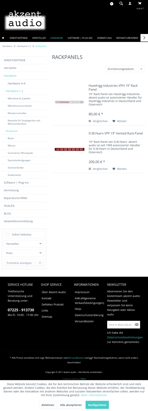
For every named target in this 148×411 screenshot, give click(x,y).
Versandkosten (84, 319)
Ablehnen (47, 405)
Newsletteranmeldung (18, 219)
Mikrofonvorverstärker (20, 104)
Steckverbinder (16, 165)
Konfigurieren (97, 405)
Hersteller (10, 66)
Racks (11, 136)
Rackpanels (12, 129)
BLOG (7, 211)
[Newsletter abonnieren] (137, 323)
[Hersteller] (39, 38)
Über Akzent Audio (54, 290)
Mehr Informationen (94, 395)
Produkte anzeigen (24, 261)
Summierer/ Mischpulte (20, 151)
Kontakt (46, 296)
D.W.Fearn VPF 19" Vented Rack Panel (116, 133)
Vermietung (11, 188)
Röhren (11, 143)
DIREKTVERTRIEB (14, 58)
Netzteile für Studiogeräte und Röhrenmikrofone (24, 120)
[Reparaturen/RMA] (127, 38)
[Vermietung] (104, 38)
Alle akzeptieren (71, 405)
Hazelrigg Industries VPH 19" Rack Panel (113, 87)
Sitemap (47, 315)
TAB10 (83, 376)
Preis (9, 251)
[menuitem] (120, 3)
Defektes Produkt (53, 302)
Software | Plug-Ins (16, 180)
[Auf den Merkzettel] (120, 121)
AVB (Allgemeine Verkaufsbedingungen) (89, 298)
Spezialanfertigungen (19, 158)
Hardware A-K (17, 81)
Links (45, 308)
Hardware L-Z (14, 89)
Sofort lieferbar (22, 232)
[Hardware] (56, 38)
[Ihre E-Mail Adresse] (120, 323)
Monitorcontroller (17, 111)
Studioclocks (14, 173)
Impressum (82, 290)
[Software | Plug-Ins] (80, 38)
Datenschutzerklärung (89, 313)
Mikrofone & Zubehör (19, 96)
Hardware (10, 74)
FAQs (78, 307)
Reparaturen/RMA (15, 196)
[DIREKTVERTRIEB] (18, 38)
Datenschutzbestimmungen (125, 335)
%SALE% (9, 204)
